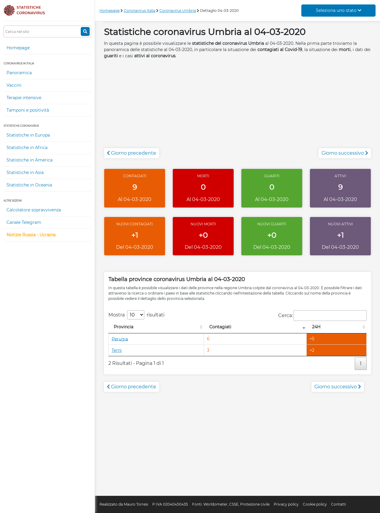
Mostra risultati (136, 314)
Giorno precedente (131, 153)
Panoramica (19, 72)
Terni (117, 350)
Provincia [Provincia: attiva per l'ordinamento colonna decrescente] (123, 327)
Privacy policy (286, 504)
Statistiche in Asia (25, 172)
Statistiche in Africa (27, 147)
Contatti (338, 504)
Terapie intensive (24, 97)
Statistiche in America (30, 160)
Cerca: (322, 315)
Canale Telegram (24, 222)
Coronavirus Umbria (177, 10)
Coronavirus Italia (139, 10)
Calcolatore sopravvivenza (34, 210)
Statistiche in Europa (28, 135)
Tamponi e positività (28, 110)
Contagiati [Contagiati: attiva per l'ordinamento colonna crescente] (220, 327)
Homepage (18, 47)
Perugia (120, 338)
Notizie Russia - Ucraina (31, 235)
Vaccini (14, 85)
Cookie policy (315, 504)
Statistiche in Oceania (29, 185)
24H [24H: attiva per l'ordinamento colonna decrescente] (316, 327)
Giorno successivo (345, 153)
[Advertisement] (237, 106)
